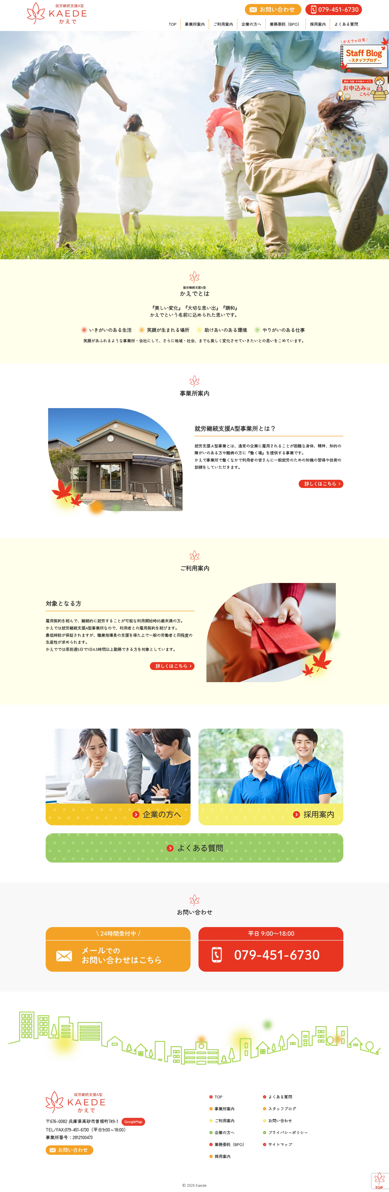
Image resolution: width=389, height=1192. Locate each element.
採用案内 (318, 24)
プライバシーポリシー (288, 1132)
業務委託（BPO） (285, 24)
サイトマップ (280, 1144)
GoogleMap (133, 1121)
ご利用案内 (223, 24)
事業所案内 (195, 24)
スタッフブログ (282, 1109)
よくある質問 (346, 24)
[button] (8, 130)
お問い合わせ (280, 1121)
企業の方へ (251, 24)
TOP (172, 24)
